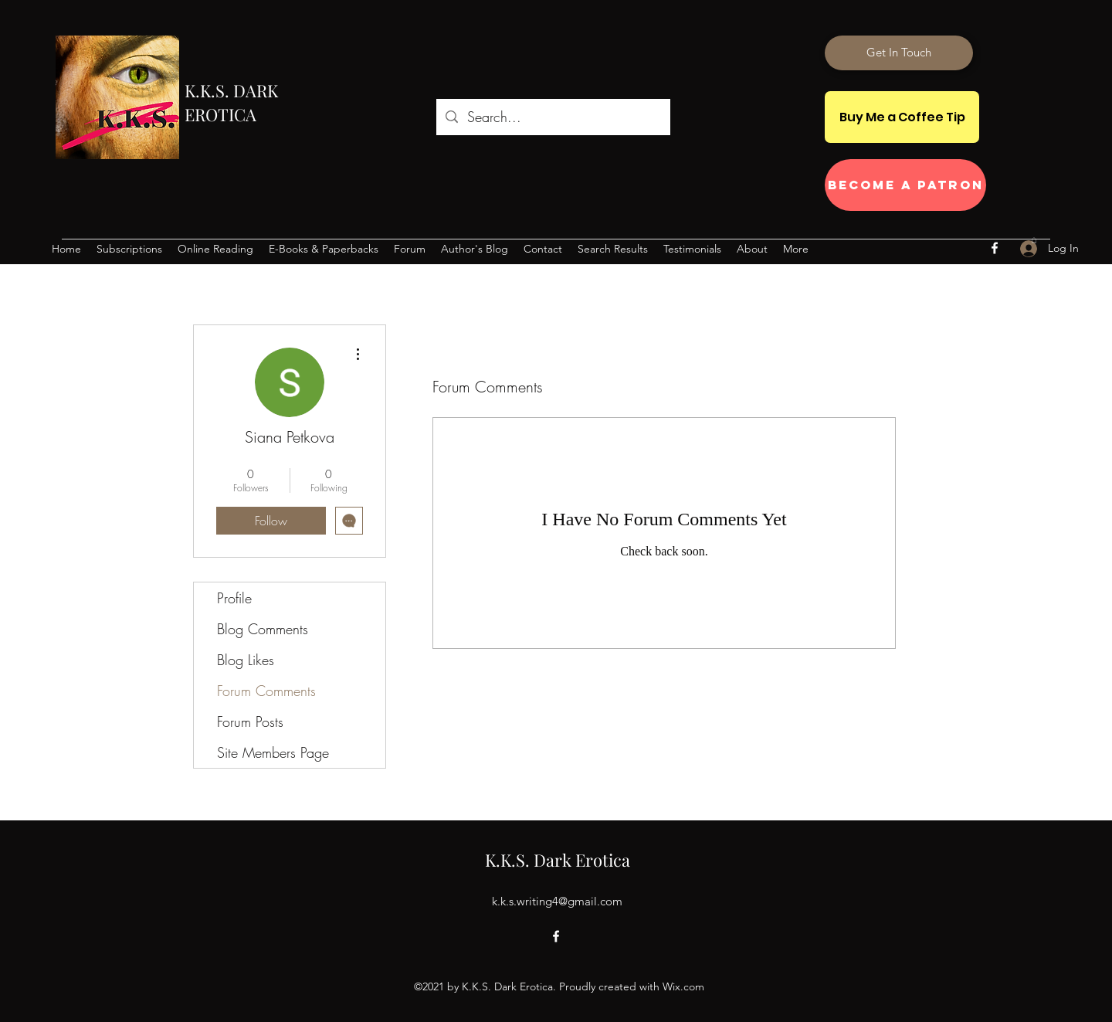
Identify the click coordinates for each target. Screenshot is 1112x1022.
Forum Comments (266, 690)
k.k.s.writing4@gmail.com (557, 901)
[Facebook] (994, 248)
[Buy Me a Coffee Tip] (902, 117)
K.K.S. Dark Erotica (557, 859)
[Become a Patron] (905, 185)
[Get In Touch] (899, 53)
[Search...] (552, 117)
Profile (234, 598)
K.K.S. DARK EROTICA (231, 102)
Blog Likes (245, 659)
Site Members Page (273, 752)
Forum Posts (250, 721)
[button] (1034, 240)
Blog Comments (262, 629)
